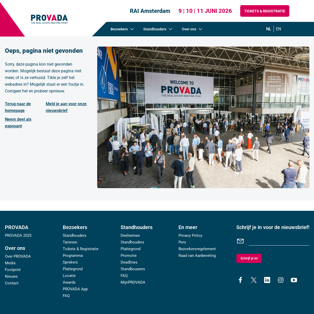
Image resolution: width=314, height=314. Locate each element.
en (278, 29)
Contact (12, 283)
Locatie (69, 275)
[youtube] (294, 280)
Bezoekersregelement (197, 249)
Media (10, 263)
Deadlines (129, 262)
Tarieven (70, 242)
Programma (73, 255)
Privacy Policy (190, 235)
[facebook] (240, 280)
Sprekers (70, 262)
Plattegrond (73, 269)
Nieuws (11, 276)
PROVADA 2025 (18, 235)
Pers (182, 242)
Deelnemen (130, 235)
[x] (254, 280)
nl (268, 29)
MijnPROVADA (133, 282)
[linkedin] (267, 280)
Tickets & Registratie (264, 11)
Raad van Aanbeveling (197, 255)
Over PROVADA (18, 256)
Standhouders (74, 235)
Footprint (13, 269)
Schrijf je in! (249, 258)
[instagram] (280, 280)
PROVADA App (75, 289)
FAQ (66, 295)
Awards (69, 282)
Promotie (129, 255)
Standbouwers (133, 269)
